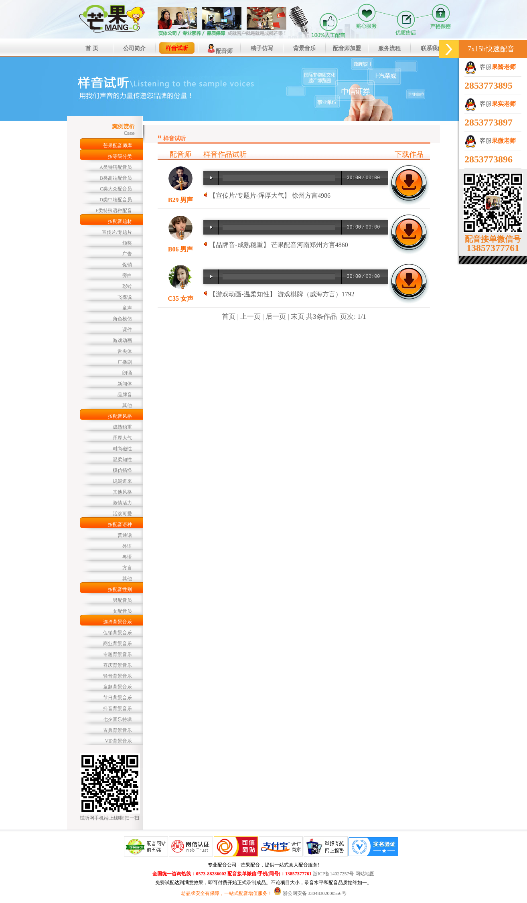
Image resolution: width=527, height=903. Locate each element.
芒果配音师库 (117, 145)
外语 (127, 546)
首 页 (91, 48)
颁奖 (127, 243)
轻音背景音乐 (117, 676)
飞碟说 (125, 297)
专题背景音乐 (117, 654)
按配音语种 (120, 524)
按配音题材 (120, 221)
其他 (127, 405)
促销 (127, 264)
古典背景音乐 (117, 730)
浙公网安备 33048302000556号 (315, 893)
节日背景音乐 (117, 698)
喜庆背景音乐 (117, 665)
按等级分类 (120, 156)
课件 (127, 329)
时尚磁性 (122, 449)
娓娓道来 (122, 481)
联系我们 (432, 48)
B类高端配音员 (116, 178)
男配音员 (122, 600)
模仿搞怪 (122, 470)
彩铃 (127, 286)
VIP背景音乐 (118, 741)
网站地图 (365, 874)
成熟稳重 (122, 427)
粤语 (127, 557)
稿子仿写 (262, 48)
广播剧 (125, 362)
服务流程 (389, 48)
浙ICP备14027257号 (333, 874)
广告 (127, 254)
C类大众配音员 (116, 189)
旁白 (127, 275)
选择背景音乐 (117, 622)
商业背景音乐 (117, 643)
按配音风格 (120, 416)
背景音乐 (304, 48)
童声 (127, 308)
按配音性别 (120, 589)
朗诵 (127, 373)
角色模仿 (122, 319)
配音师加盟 (347, 48)
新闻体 (125, 384)
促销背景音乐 (117, 633)
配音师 (219, 48)
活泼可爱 (122, 513)
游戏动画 (122, 340)
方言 (127, 568)
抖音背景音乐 (117, 708)
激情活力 (122, 503)
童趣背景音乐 (117, 687)
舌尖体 (125, 351)
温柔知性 (122, 459)
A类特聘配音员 (115, 167)
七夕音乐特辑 (117, 719)
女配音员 (122, 611)
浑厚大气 (122, 438)
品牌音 (125, 394)
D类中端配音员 (115, 199)
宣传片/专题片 (117, 232)
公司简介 (134, 48)
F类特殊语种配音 (113, 210)
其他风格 (122, 492)
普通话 (125, 535)
